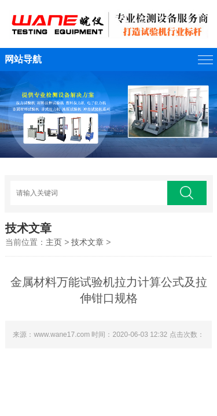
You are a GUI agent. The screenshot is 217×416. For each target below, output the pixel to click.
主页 (54, 242)
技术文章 (87, 242)
